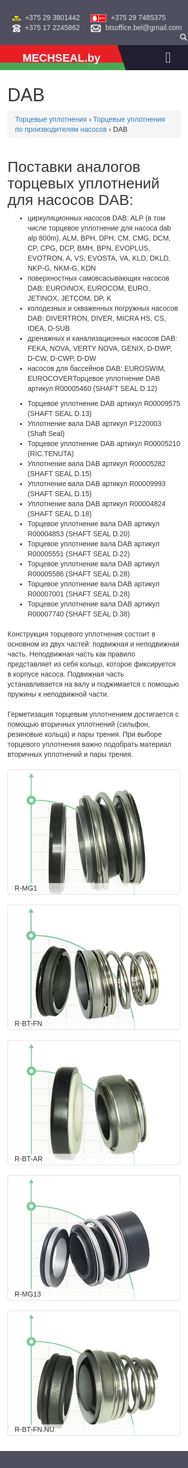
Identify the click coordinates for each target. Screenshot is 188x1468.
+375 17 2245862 (52, 28)
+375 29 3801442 (52, 18)
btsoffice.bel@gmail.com (143, 28)
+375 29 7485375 (138, 18)
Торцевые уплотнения (51, 119)
